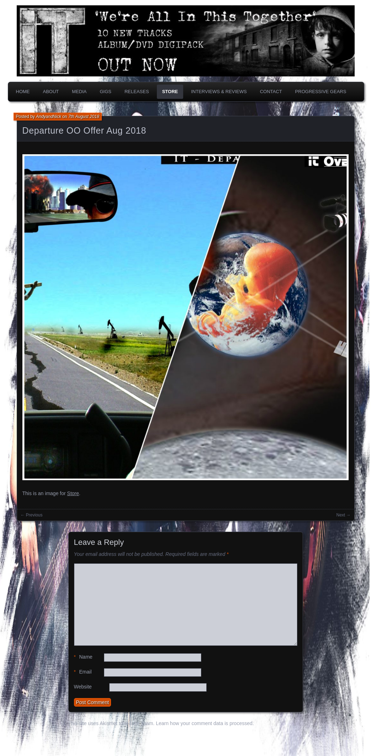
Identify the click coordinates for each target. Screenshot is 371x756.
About (51, 91)
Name (83, 657)
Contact (271, 91)
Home (23, 91)
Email (83, 672)
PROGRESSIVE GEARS (320, 91)
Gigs (105, 91)
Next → (343, 515)
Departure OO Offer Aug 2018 (84, 130)
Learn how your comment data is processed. (205, 723)
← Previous (32, 515)
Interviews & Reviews (219, 91)
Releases (136, 91)
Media (79, 91)
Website (83, 687)
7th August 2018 (83, 116)
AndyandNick (48, 116)
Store (170, 91)
